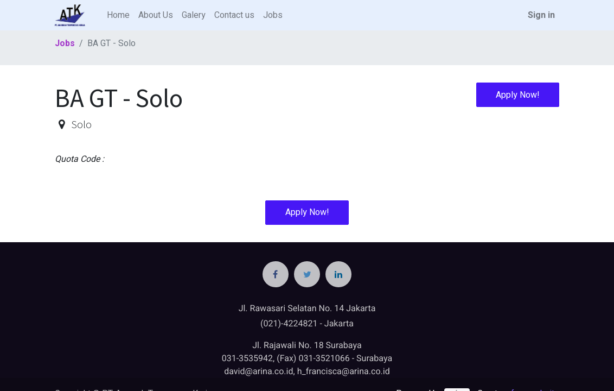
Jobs (65, 43)
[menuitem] (118, 15)
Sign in (541, 15)
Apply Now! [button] (518, 95)
